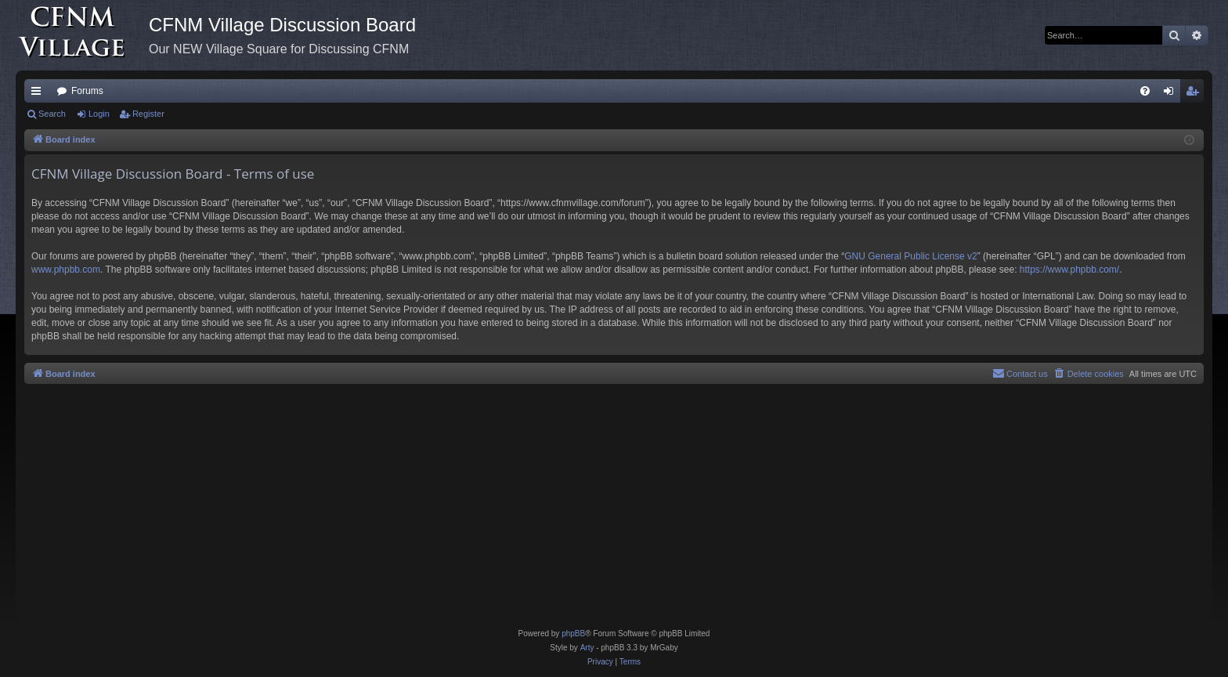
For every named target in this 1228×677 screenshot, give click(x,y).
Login (99, 113)
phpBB (573, 633)
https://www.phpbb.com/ (1069, 269)
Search (52, 113)
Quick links (39, 94)
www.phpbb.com (65, 269)
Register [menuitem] (1195, 94)
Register (148, 113)
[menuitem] (1145, 91)
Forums (87, 90)
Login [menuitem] (1172, 94)
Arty (587, 647)
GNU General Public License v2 (910, 256)
